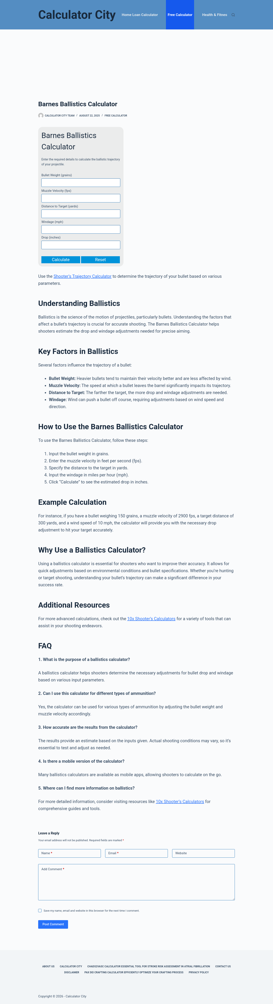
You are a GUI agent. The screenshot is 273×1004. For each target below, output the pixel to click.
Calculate (61, 259)
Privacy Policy (199, 972)
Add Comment (52, 869)
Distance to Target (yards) (59, 206)
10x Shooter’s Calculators (151, 618)
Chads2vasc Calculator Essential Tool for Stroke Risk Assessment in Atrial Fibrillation (148, 966)
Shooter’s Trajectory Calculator (83, 276)
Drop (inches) (51, 237)
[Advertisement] (136, 61)
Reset (100, 259)
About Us (48, 966)
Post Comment (53, 924)
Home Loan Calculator (140, 15)
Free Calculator (180, 15)
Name (46, 853)
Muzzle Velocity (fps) (56, 191)
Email (113, 853)
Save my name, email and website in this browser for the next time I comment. (92, 910)
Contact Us (223, 966)
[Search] (233, 14)
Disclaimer (71, 972)
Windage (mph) (52, 222)
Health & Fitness (215, 15)
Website (181, 853)
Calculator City (77, 15)
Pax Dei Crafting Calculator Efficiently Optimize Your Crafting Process (133, 972)
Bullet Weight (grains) (56, 175)
